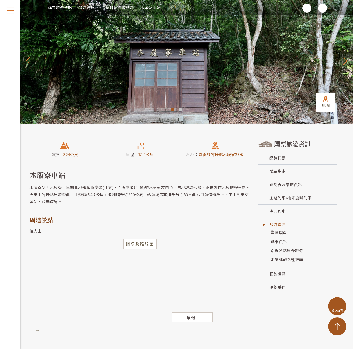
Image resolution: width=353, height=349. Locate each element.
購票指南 (277, 171)
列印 (275, 8)
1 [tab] (172, 109)
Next (345, 60)
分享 (291, 8)
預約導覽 (277, 274)
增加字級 (306, 8)
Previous (28, 60)
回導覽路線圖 (140, 243)
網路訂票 (277, 158)
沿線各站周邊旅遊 (117, 7)
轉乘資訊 (279, 241)
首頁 (39, 6)
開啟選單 (10, 10)
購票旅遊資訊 (60, 7)
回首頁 (338, 8)
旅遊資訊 (87, 7)
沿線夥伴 (277, 287)
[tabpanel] (176, 62)
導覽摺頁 (279, 232)
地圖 (326, 105)
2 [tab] (180, 109)
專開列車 (277, 211)
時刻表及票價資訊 (285, 184)
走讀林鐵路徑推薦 (287, 259)
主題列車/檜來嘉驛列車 (290, 198)
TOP (337, 326)
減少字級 (322, 8)
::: (33, 7)
